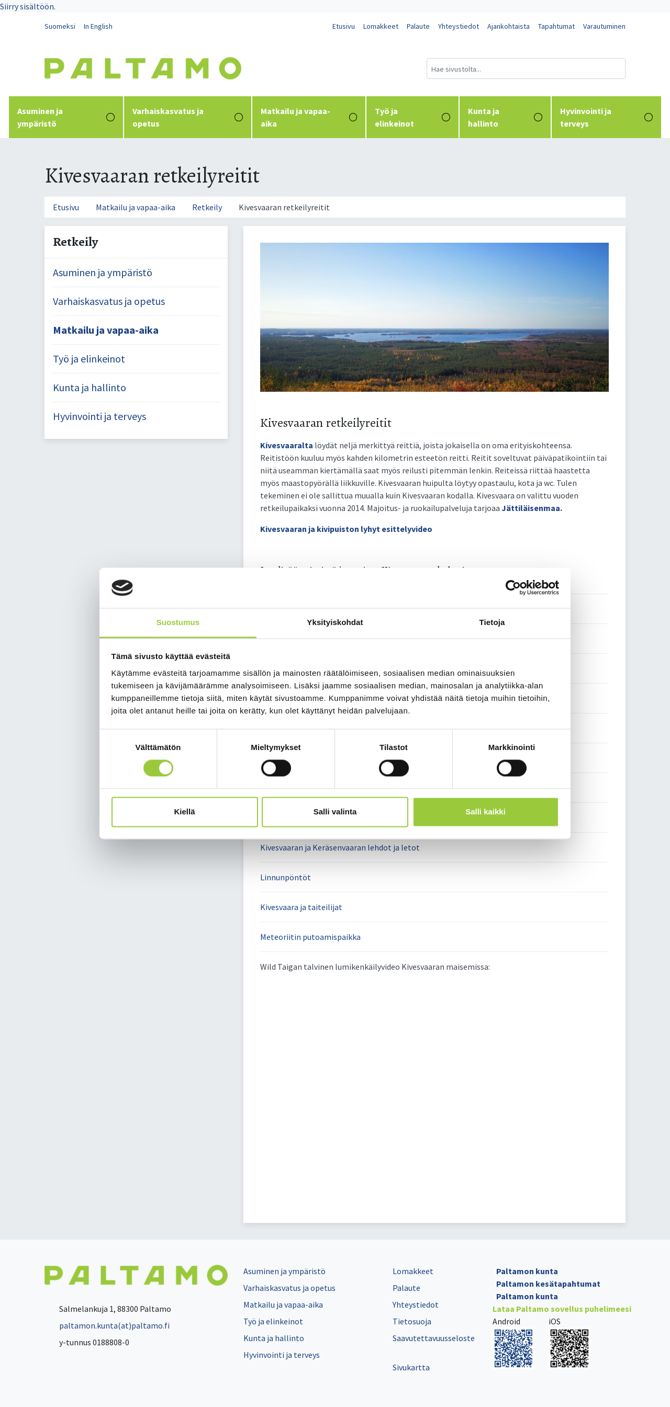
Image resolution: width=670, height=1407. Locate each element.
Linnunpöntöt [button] (285, 877)
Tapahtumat (556, 26)
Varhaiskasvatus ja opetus (187, 117)
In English (98, 26)
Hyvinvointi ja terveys (606, 117)
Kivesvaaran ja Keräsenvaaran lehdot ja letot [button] (340, 847)
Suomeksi (59, 26)
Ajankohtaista (508, 26)
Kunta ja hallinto (505, 117)
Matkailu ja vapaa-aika (309, 117)
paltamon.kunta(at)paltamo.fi (107, 1325)
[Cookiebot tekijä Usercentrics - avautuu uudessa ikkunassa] (513, 588)
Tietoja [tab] (492, 622)
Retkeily (207, 207)
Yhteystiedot (458, 26)
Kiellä (184, 811)
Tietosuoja (412, 1321)
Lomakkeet (380, 26)
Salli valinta (335, 811)
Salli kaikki (485, 811)
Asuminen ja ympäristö (66, 117)
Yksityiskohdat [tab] (335, 622)
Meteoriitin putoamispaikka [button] (310, 937)
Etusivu (343, 26)
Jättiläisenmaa (530, 508)
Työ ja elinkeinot (412, 117)
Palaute (418, 26)
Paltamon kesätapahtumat (548, 1283)
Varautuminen (604, 26)
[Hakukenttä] (526, 68)
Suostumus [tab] (178, 622)
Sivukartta (411, 1367)
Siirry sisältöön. (27, 6)
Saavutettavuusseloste (434, 1338)
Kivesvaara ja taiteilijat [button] (301, 907)
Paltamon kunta (527, 1271)
